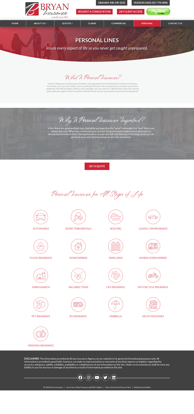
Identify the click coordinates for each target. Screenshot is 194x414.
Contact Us (175, 23)
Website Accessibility (142, 387)
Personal (147, 23)
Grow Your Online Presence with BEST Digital (84, 387)
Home (15, 23)
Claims (92, 23)
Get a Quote (97, 166)
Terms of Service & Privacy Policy (118, 387)
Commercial (118, 23)
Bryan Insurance (56, 387)
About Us (39, 23)
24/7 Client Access (130, 11)
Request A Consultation (94, 11)
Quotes (66, 23)
